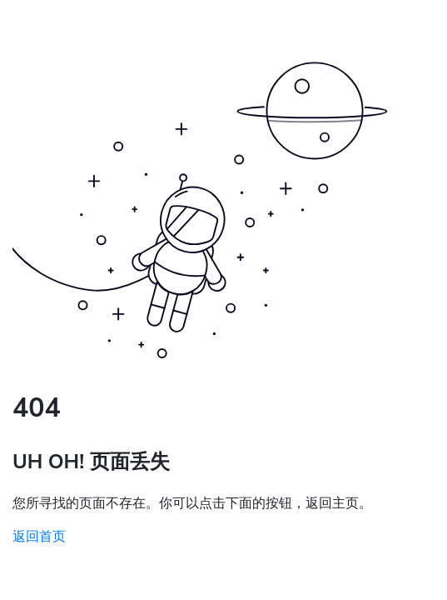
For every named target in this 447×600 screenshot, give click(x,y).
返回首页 (39, 537)
